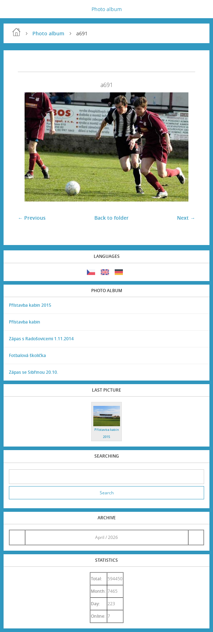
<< (17, 537)
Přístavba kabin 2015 (30, 305)
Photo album (107, 9)
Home (16, 32)
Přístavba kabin (24, 322)
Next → (186, 217)
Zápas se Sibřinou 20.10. (33, 372)
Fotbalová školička (27, 355)
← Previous (32, 217)
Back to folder (111, 217)
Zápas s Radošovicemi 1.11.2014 (41, 339)
